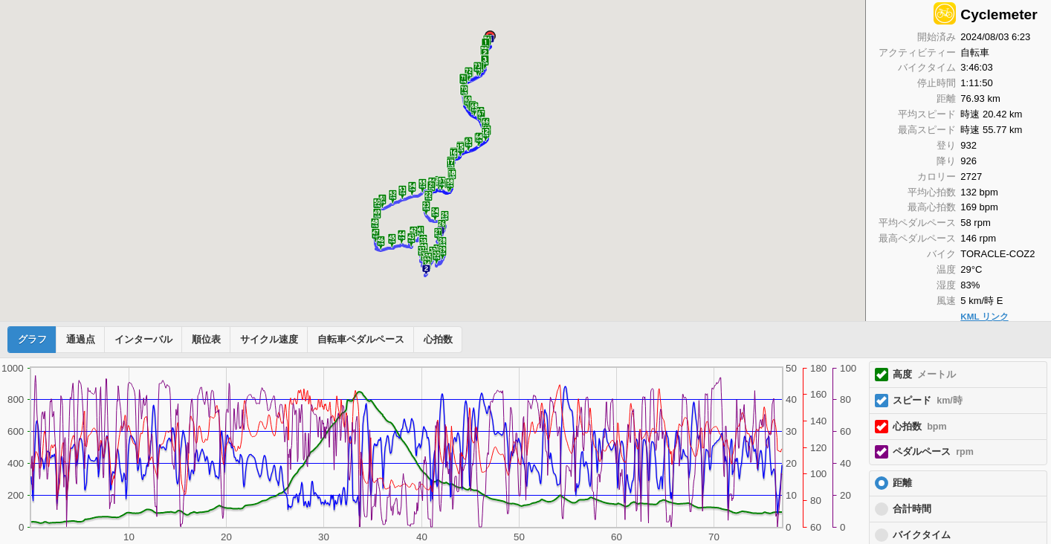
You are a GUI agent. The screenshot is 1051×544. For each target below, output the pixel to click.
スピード (928, 400)
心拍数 (438, 339)
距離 (902, 483)
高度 (924, 374)
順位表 (206, 339)
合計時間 (912, 509)
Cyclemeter (998, 14)
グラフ (32, 339)
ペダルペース (933, 452)
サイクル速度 (269, 339)
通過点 (80, 339)
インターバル (143, 339)
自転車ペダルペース (360, 339)
